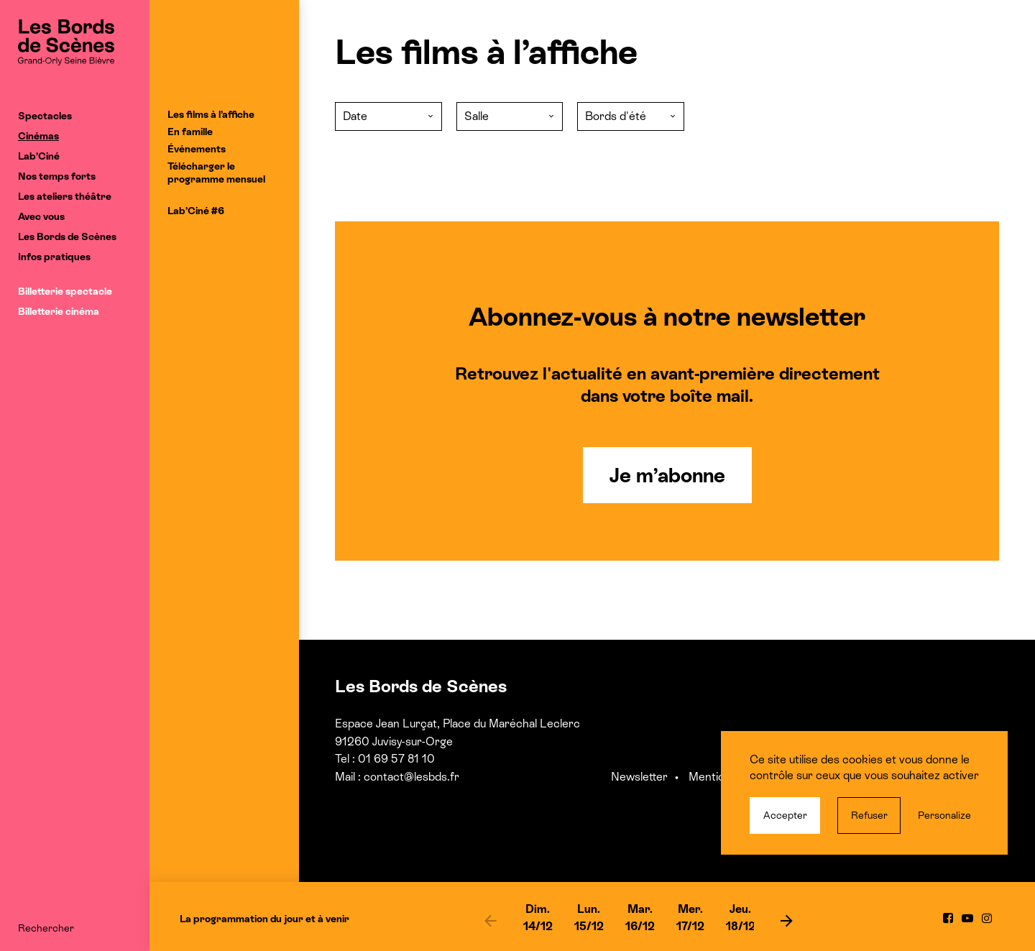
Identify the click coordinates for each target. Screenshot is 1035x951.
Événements (196, 149)
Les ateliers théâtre (64, 196)
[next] (786, 920)
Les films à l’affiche (210, 114)
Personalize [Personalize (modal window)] (944, 815)
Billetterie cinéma (58, 311)
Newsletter (639, 777)
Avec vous (41, 216)
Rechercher (46, 928)
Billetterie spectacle (65, 291)
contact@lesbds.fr (411, 777)
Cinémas (38, 136)
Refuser (869, 815)
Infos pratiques (54, 256)
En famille (190, 131)
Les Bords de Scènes (67, 236)
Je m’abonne (667, 475)
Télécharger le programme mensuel (216, 172)
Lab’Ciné (39, 156)
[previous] (491, 920)
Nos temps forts (57, 176)
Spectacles (45, 115)
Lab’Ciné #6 (195, 210)
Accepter (785, 815)
